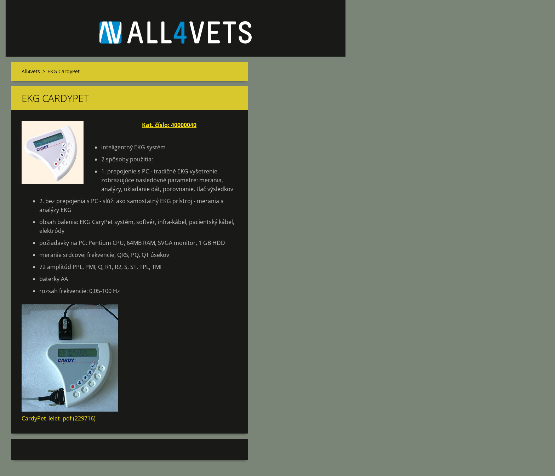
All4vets (31, 71)
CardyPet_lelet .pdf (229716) (59, 418)
